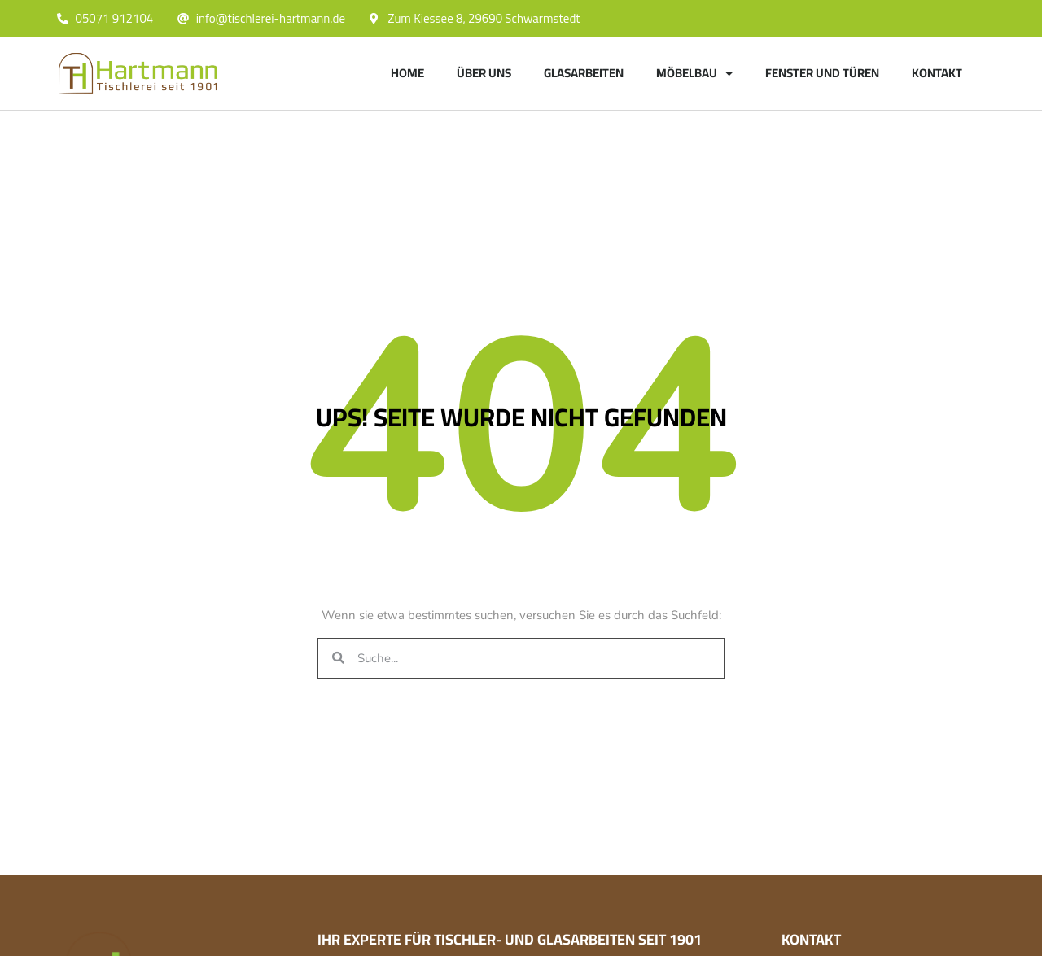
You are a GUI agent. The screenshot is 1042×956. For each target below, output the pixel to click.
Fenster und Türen (822, 73)
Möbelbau (694, 73)
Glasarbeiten (584, 73)
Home (407, 73)
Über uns (484, 73)
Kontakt (937, 73)
